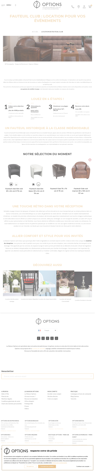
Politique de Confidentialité (59, 463)
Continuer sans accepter (83, 466)
